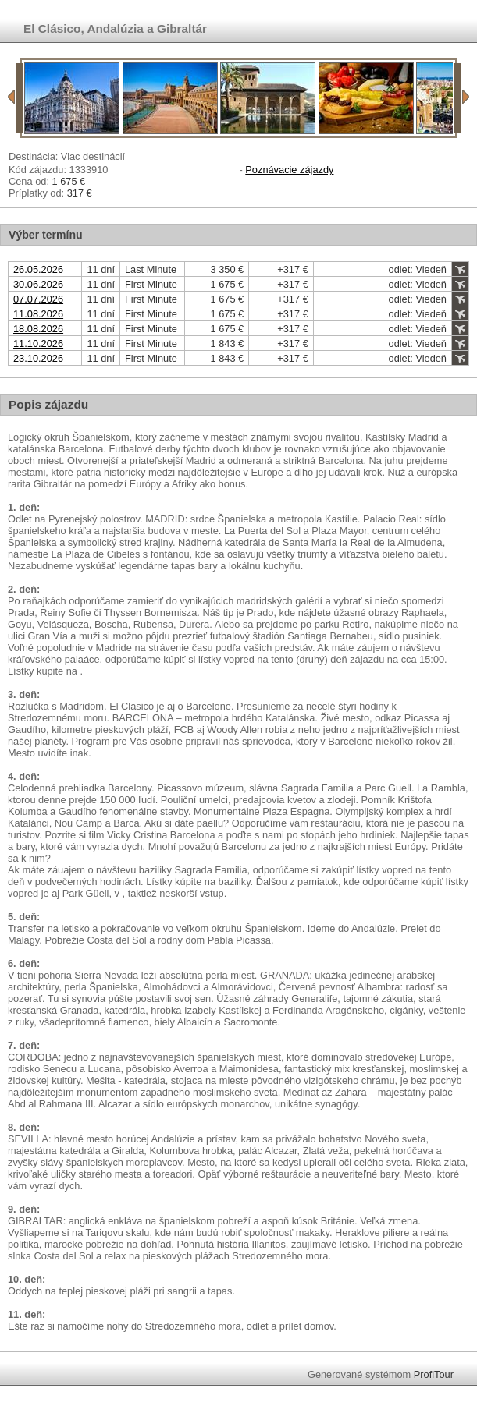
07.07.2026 (38, 299)
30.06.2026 (38, 284)
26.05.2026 (38, 269)
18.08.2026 (38, 329)
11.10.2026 (38, 343)
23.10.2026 (38, 358)
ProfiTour (434, 1374)
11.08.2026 (38, 314)
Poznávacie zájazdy (289, 169)
